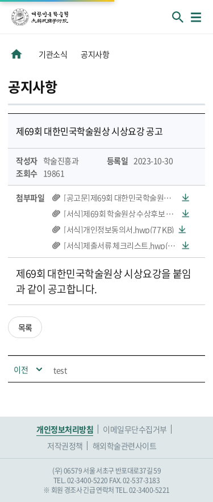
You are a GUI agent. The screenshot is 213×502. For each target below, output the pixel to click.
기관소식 (53, 54)
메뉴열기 (196, 17)
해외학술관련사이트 (125, 446)
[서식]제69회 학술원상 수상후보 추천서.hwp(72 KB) (126, 213)
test (59, 370)
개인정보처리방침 (64, 429)
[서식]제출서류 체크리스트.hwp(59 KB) (126, 245)
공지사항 (95, 54)
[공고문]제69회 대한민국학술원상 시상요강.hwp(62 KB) (126, 197)
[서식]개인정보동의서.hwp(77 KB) (119, 229)
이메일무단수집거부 (135, 429)
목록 (25, 327)
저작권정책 (65, 446)
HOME (16, 54)
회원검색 (178, 17)
